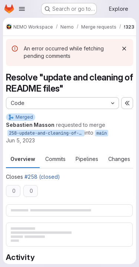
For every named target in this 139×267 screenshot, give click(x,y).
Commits (55, 159)
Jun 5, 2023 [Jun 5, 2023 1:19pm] (20, 140)
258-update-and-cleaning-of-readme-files (47, 133)
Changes (119, 159)
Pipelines (87, 159)
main (101, 133)
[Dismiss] (124, 48)
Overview (22, 159)
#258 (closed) (42, 177)
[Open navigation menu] (22, 9)
